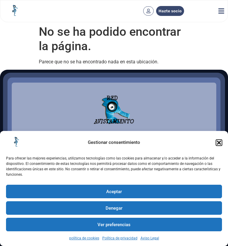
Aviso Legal (149, 238)
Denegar (114, 208)
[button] (219, 143)
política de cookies (84, 238)
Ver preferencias (114, 224)
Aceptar (114, 191)
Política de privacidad (119, 238)
